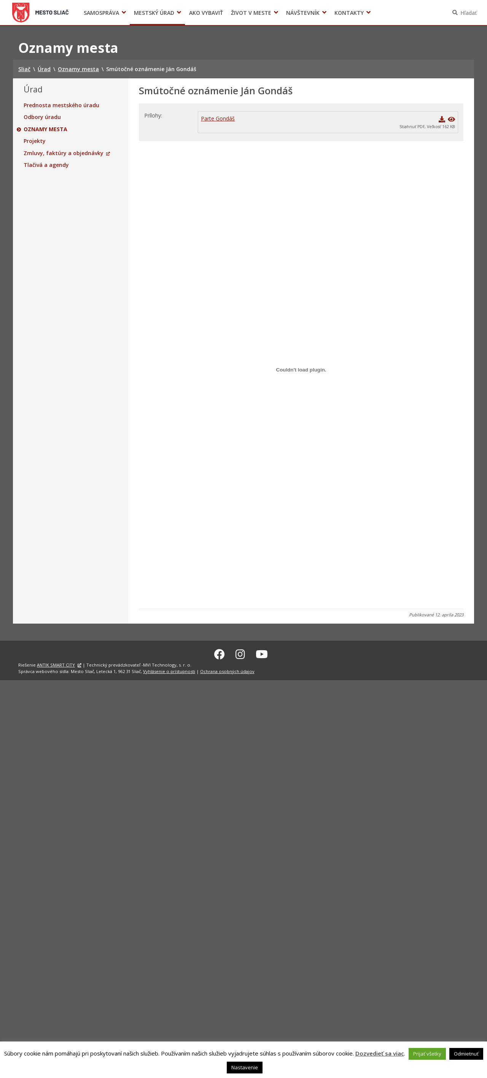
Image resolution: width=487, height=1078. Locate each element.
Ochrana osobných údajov (227, 670)
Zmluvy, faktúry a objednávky (63, 153)
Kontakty (349, 12)
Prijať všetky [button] (427, 1053)
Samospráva (101, 12)
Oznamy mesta (45, 129)
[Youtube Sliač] (262, 653)
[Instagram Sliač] (240, 653)
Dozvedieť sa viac (379, 1053)
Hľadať (468, 12)
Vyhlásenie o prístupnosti (169, 670)
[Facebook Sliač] (219, 653)
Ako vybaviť (206, 12)
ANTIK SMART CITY (56, 664)
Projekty (35, 141)
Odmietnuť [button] (466, 1053)
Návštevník (303, 12)
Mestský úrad (154, 12)
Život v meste (251, 12)
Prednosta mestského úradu (61, 105)
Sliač (40, 12)
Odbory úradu (42, 117)
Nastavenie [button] (244, 1067)
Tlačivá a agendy (46, 165)
